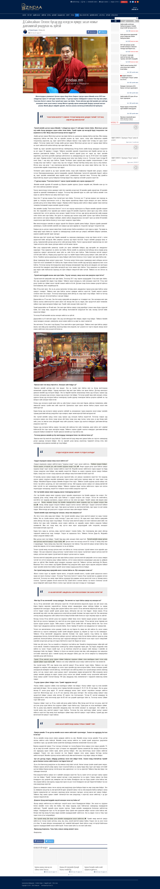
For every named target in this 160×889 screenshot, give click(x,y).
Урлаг (72, 15)
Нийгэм (44, 15)
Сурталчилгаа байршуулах (28, 883)
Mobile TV (124, 2)
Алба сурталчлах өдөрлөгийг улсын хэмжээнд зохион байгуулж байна (124, 36)
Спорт (68, 15)
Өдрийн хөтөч (94, 15)
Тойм (77, 15)
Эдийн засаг (36, 15)
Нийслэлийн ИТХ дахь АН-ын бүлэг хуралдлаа (124, 97)
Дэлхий (54, 15)
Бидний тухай (47, 883)
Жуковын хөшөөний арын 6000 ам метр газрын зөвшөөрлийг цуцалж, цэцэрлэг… (124, 120)
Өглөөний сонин (92, 2)
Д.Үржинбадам (32, 30)
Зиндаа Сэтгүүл (115, 2)
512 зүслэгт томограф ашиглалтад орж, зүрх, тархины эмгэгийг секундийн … (124, 58)
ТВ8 (83, 2)
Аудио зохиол (103, 2)
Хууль (49, 15)
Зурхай (108, 15)
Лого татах (55, 883)
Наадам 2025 (61, 15)
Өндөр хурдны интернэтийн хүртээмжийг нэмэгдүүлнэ (124, 107)
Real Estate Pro (84, 15)
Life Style (102, 15)
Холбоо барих (39, 883)
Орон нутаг (114, 15)
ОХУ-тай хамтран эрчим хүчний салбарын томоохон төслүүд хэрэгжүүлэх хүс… (124, 47)
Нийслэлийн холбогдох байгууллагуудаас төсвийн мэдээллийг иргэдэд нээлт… (124, 26)
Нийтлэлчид (75, 2)
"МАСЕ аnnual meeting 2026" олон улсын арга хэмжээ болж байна (124, 67)
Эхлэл (24, 15)
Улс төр (29, 15)
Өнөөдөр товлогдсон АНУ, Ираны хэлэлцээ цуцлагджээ (124, 87)
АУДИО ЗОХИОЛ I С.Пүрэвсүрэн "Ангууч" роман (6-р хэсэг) (124, 77)
